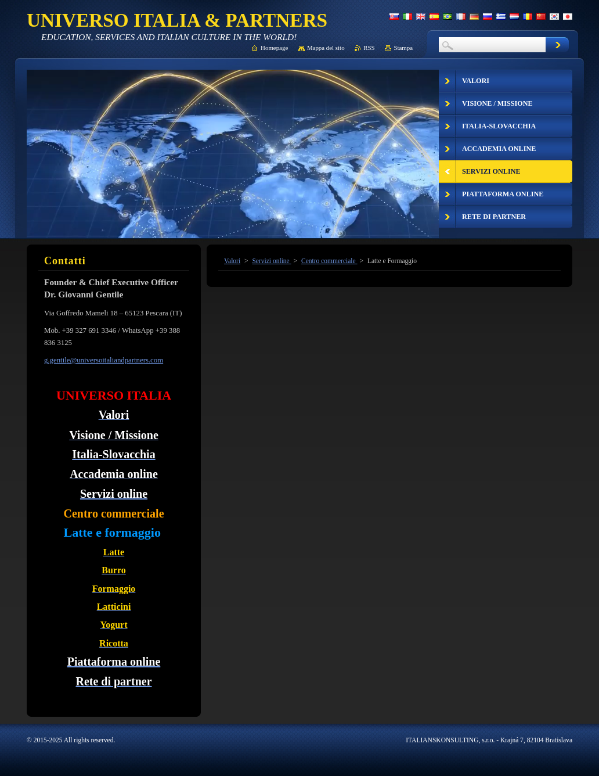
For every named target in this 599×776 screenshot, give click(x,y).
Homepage (274, 47)
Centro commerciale (329, 260)
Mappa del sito (326, 47)
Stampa (403, 47)
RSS (368, 47)
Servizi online (271, 260)
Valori (232, 260)
